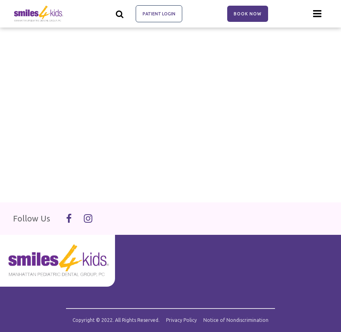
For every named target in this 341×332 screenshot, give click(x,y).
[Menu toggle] (317, 13)
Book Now (248, 13)
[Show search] (119, 13)
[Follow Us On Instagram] (88, 219)
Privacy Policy (181, 320)
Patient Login (159, 13)
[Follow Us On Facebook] (69, 219)
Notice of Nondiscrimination (236, 320)
